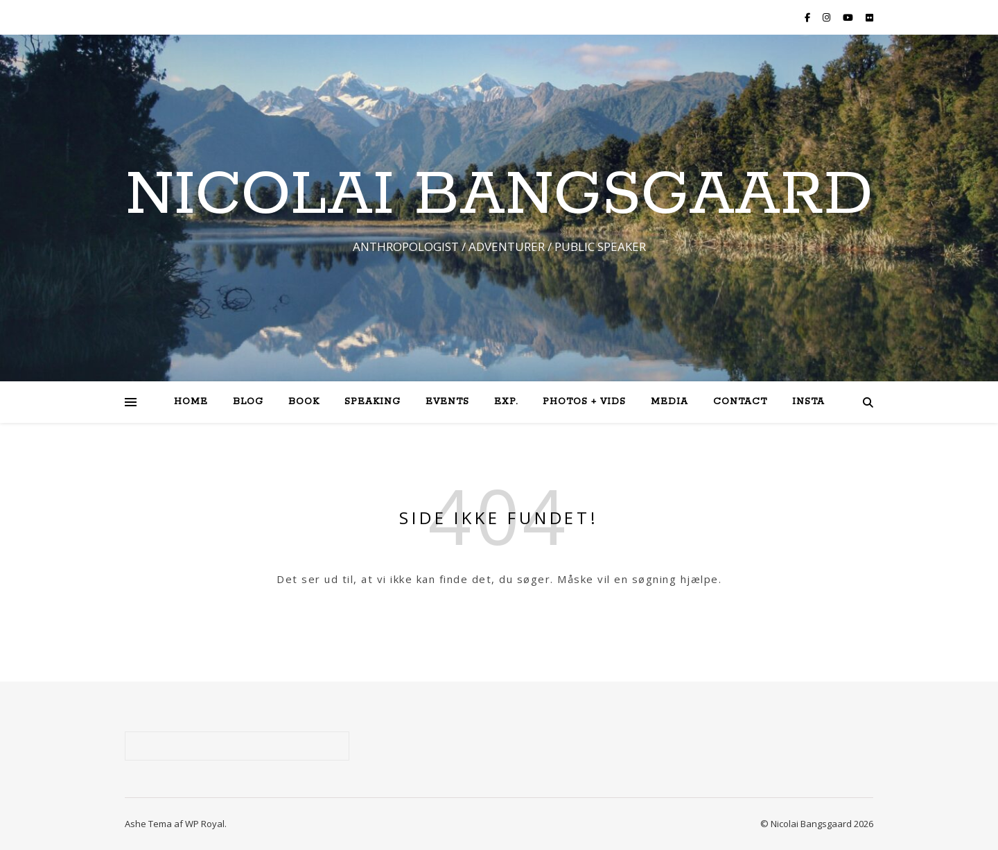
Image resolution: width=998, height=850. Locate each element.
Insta (808, 402)
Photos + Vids (584, 402)
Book (303, 402)
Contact (740, 402)
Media (669, 402)
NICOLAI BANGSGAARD (499, 195)
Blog (248, 402)
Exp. (506, 402)
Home (191, 402)
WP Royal (205, 823)
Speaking (372, 402)
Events (447, 402)
